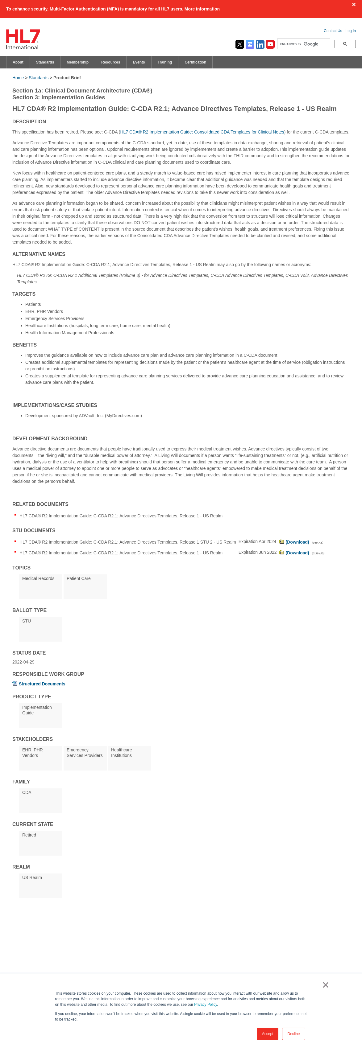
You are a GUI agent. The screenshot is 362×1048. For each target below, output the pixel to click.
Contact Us (333, 31)
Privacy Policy (205, 1004)
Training (165, 62)
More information (202, 8)
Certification (195, 62)
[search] (303, 44)
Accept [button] (267, 1034)
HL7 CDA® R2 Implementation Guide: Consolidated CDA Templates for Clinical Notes (202, 131)
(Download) (297, 542)
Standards (45, 62)
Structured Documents (42, 683)
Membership (78, 62)
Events (139, 62)
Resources (110, 62)
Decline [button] (293, 1034)
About (18, 62)
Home (18, 77)
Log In (351, 31)
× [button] (324, 985)
